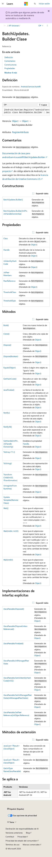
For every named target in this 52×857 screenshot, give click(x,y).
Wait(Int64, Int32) (10, 531)
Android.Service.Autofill (30, 86)
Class (5, 238)
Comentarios (9, 61)
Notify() (6, 412)
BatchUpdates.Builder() (13, 199)
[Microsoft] (26, 4)
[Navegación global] (3, 3)
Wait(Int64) (8, 559)
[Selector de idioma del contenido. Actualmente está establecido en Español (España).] (16, 809)
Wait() (5, 508)
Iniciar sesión (44, 3)
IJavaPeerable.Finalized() (13, 643)
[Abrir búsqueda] (35, 3)
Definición (8, 57)
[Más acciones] (47, 25)
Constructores (10, 64)
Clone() (6, 333)
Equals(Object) (9, 367)
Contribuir (10, 836)
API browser (14, 25)
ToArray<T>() (9, 452)
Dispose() (7, 345)
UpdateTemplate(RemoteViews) (10, 500)
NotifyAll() (7, 426)
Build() (6, 325)
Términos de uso (12, 844)
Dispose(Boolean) (10, 356)
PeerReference (9, 281)
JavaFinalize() (8, 390)
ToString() (7, 463)
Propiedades (9, 68)
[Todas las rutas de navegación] (4, 25)
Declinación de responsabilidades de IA (22, 828)
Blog (28, 832)
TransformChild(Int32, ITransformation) (10, 477)
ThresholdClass (9, 292)
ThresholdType (9, 300)
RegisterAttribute (20, 132)
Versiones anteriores (14, 832)
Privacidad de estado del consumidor (21, 840)
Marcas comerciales (31, 844)
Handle (6, 249)
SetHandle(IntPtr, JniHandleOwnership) (10, 443)
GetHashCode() (9, 378)
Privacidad (21, 836)
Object (15, 120)
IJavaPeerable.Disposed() (13, 609)
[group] (26, 111)
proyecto (6, 171)
